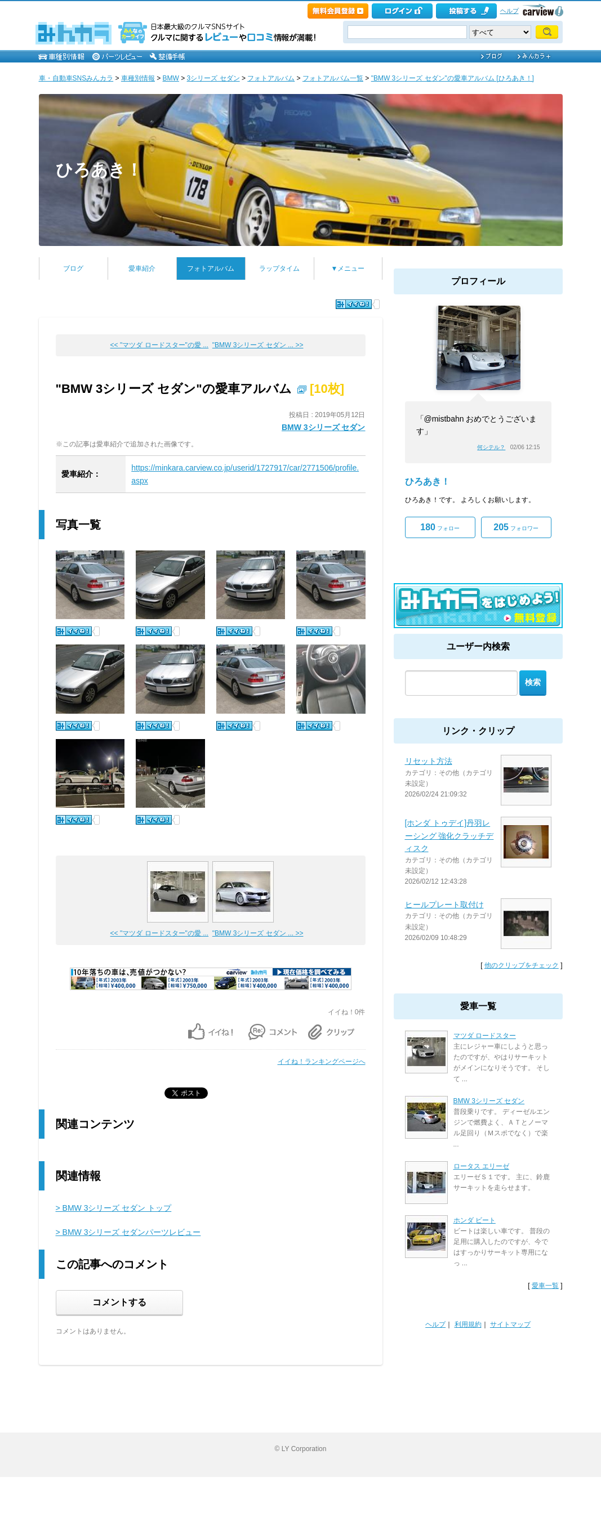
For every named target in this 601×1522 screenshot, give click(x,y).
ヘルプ (509, 10)
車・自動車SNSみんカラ (76, 78)
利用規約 (468, 1324)
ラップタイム (279, 268)
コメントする (119, 1302)
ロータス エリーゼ (481, 1166)
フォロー (439, 527)
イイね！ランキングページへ (322, 1062)
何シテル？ (491, 447)
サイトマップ (510, 1324)
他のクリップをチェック (521, 965)
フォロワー (515, 527)
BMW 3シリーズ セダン (324, 427)
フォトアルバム (271, 78)
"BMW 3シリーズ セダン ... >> (258, 345)
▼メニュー (348, 268)
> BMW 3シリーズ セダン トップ (114, 1207)
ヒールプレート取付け (444, 904)
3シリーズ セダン (213, 78)
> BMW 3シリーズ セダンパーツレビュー (128, 1232)
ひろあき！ (99, 169)
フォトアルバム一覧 (332, 78)
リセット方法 (428, 761)
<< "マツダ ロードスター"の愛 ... (159, 345)
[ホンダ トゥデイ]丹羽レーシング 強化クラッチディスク (449, 835)
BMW (171, 78)
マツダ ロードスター (484, 1036)
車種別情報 (138, 78)
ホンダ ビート (474, 1220)
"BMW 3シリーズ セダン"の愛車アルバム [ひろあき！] (452, 78)
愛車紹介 (141, 268)
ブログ (73, 268)
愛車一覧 (545, 1286)
